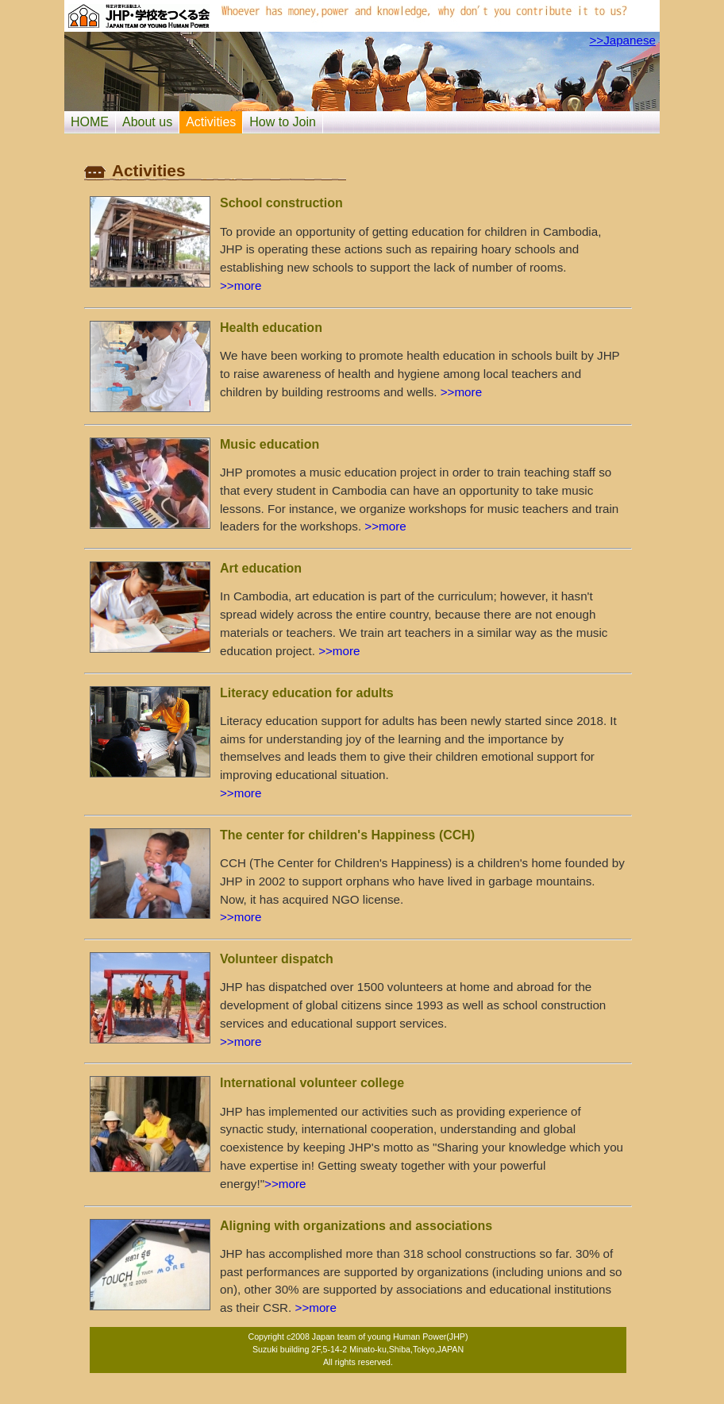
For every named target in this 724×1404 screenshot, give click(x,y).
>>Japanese (622, 40)
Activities (211, 122)
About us (147, 122)
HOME (90, 122)
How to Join (282, 122)
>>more (240, 285)
